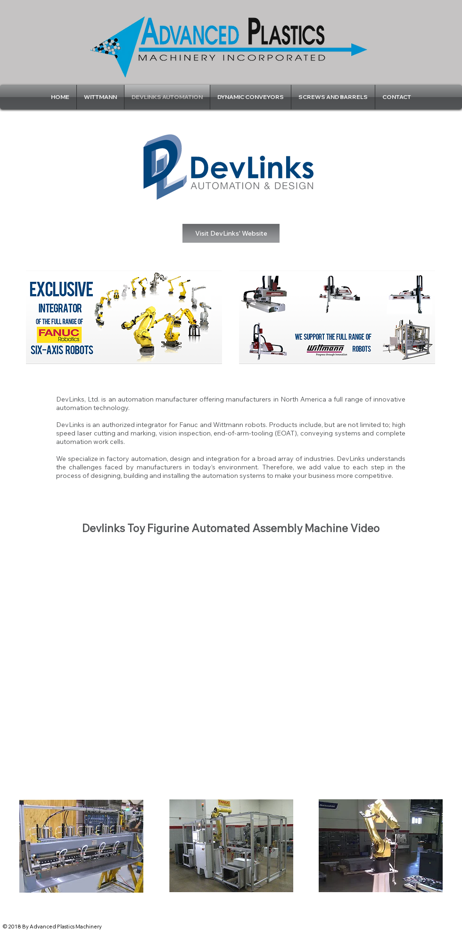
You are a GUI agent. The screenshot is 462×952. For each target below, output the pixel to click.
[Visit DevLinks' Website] (231, 233)
